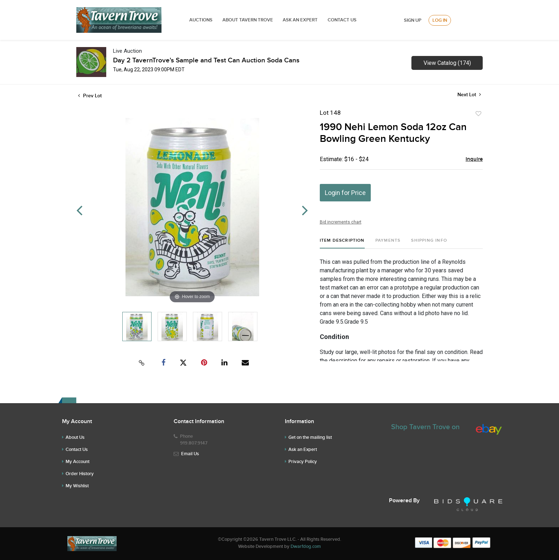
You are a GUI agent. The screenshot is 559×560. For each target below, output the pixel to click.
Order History (80, 474)
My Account (77, 461)
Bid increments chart (340, 222)
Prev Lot (90, 96)
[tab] (342, 243)
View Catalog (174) (447, 63)
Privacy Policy (302, 461)
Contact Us (342, 20)
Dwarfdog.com (306, 546)
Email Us (190, 454)
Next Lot (469, 95)
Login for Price (345, 192)
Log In (439, 20)
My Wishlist (77, 486)
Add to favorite (478, 114)
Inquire (474, 159)
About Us (75, 437)
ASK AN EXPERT (300, 20)
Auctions (200, 20)
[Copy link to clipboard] (142, 363)
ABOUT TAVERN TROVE (248, 20)
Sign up (412, 20)
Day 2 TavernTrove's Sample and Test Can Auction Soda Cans (206, 60)
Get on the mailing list (310, 437)
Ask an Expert (302, 449)
